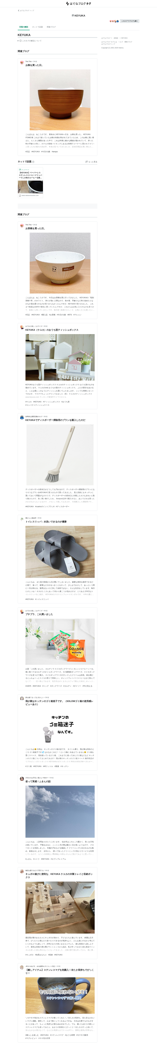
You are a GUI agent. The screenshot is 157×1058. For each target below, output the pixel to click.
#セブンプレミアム (58, 859)
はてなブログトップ (108, 44)
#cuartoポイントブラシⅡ (44, 506)
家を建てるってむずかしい (34, 697)
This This (28, 61)
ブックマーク (24, 169)
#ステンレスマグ (56, 1035)
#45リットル (48, 766)
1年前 (58, 966)
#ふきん (28, 859)
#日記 (27, 152)
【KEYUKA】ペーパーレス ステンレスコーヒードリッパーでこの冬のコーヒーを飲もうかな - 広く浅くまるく (30, 175)
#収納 (50, 955)
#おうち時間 (70, 1035)
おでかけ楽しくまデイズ (33, 326)
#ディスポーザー (62, 506)
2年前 (35, 61)
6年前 (47, 870)
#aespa (55, 152)
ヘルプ (120, 42)
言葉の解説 (23, 27)
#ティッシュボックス (51, 402)
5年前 (47, 697)
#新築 (56, 766)
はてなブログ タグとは (109, 42)
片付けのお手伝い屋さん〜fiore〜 (36, 778)
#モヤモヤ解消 (82, 1035)
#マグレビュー (31, 1038)
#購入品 (44, 315)
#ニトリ (36, 859)
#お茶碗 (52, 315)
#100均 (28, 686)
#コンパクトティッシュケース (37, 405)
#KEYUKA (35, 152)
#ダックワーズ (56, 686)
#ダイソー (77, 686)
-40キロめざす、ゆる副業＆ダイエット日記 (40, 966)
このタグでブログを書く (129, 21)
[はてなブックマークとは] (33, 161)
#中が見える (87, 686)
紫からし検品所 (30, 518)
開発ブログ (128, 42)
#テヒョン (77, 315)
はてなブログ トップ (26, 10)
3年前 (35, 225)
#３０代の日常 (44, 1038)
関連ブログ (51, 27)
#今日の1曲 (45, 152)
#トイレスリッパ (42, 599)
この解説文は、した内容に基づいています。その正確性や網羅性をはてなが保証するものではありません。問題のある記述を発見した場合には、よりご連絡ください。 (30, 41)
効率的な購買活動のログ (33, 416)
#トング (45, 686)
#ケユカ (28, 402)
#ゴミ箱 (28, 766)
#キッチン (65, 766)
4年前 (40, 518)
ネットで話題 (37, 27)
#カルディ (67, 686)
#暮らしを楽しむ (32, 1035)
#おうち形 (65, 402)
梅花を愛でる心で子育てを (34, 870)
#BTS (69, 315)
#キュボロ (29, 955)
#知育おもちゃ (41, 955)
